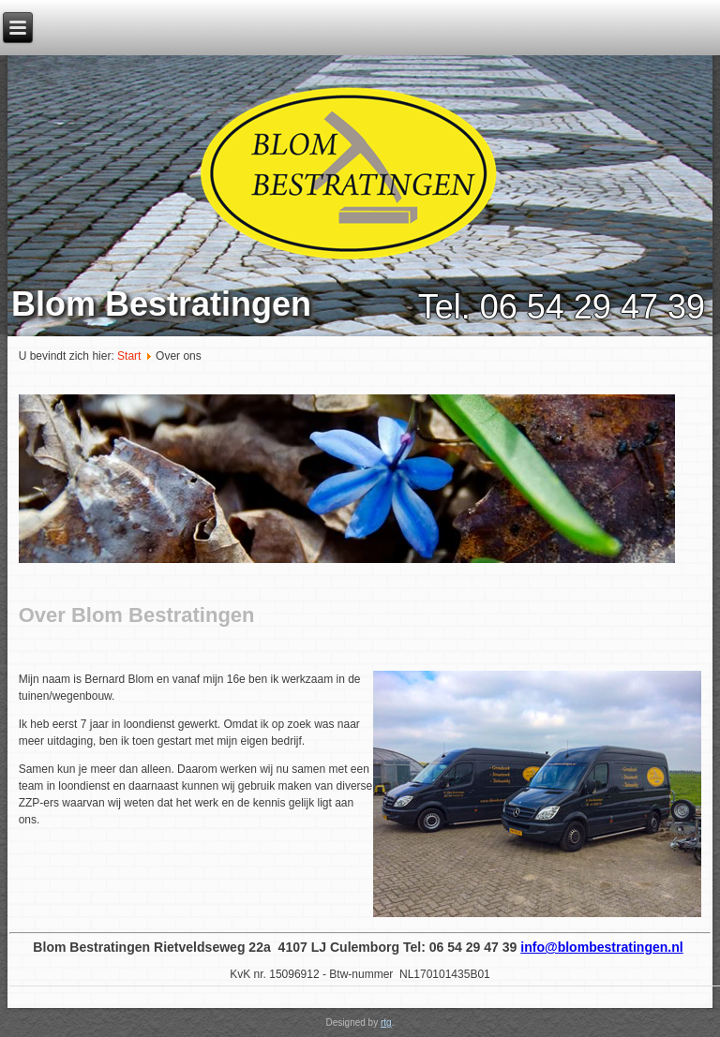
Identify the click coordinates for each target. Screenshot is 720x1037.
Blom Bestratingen (161, 304)
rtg (386, 1022)
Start (129, 356)
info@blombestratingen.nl (601, 947)
